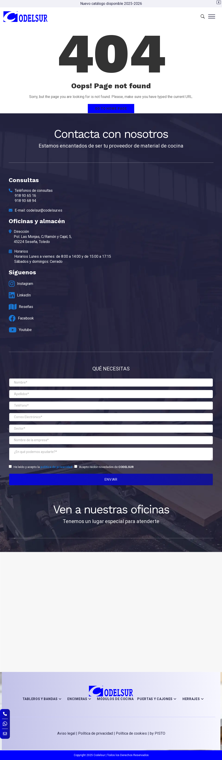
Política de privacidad (95, 733)
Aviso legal (66, 733)
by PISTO (157, 733)
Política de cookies (131, 733)
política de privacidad (56, 467)
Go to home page (111, 108)
